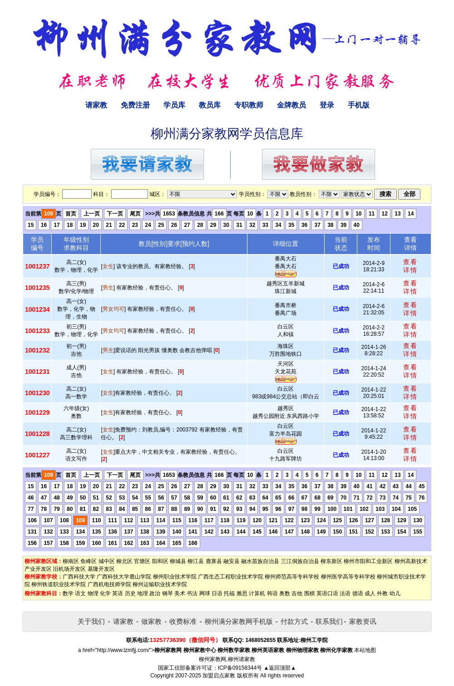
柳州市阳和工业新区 (368, 561)
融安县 (231, 561)
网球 (204, 593)
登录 (327, 105)
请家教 (96, 105)
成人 (370, 593)
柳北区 (124, 561)
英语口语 (327, 593)
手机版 (359, 105)
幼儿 (395, 593)
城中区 (107, 561)
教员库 (210, 105)
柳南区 (71, 561)
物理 (93, 593)
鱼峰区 (88, 561)
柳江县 (196, 561)
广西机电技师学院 (109, 584)
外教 (382, 593)
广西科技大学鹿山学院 (124, 576)
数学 (68, 593)
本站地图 (365, 650)
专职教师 (248, 105)
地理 (142, 593)
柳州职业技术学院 (175, 576)
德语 (357, 593)
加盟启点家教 (218, 675)
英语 (117, 593)
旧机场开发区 (69, 569)
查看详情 (410, 266)
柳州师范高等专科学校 (292, 576)
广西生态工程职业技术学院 (230, 576)
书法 (192, 593)
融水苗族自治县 (260, 561)
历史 (130, 593)
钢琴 (167, 593)
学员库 (174, 105)
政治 (154, 593)
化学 (105, 593)
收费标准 (183, 621)
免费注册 (135, 105)
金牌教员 (291, 105)
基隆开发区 (101, 569)
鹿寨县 (214, 561)
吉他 (296, 593)
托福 (229, 593)
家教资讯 (362, 621)
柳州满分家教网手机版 (239, 621)
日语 (217, 593)
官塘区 (142, 561)
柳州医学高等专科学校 (348, 576)
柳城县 (178, 561)
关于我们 (91, 621)
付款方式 (294, 621)
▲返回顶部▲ (279, 668)
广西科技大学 (79, 576)
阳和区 (160, 561)
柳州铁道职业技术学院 (58, 584)
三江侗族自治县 (300, 561)
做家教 (151, 621)
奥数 (284, 593)
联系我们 (329, 621)
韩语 (272, 593)
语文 (80, 593)
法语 (345, 593)
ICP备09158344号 (240, 668)
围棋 (309, 593)
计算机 (257, 593)
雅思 (242, 593)
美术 (179, 593)
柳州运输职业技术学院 (160, 584)
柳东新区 (331, 561)
